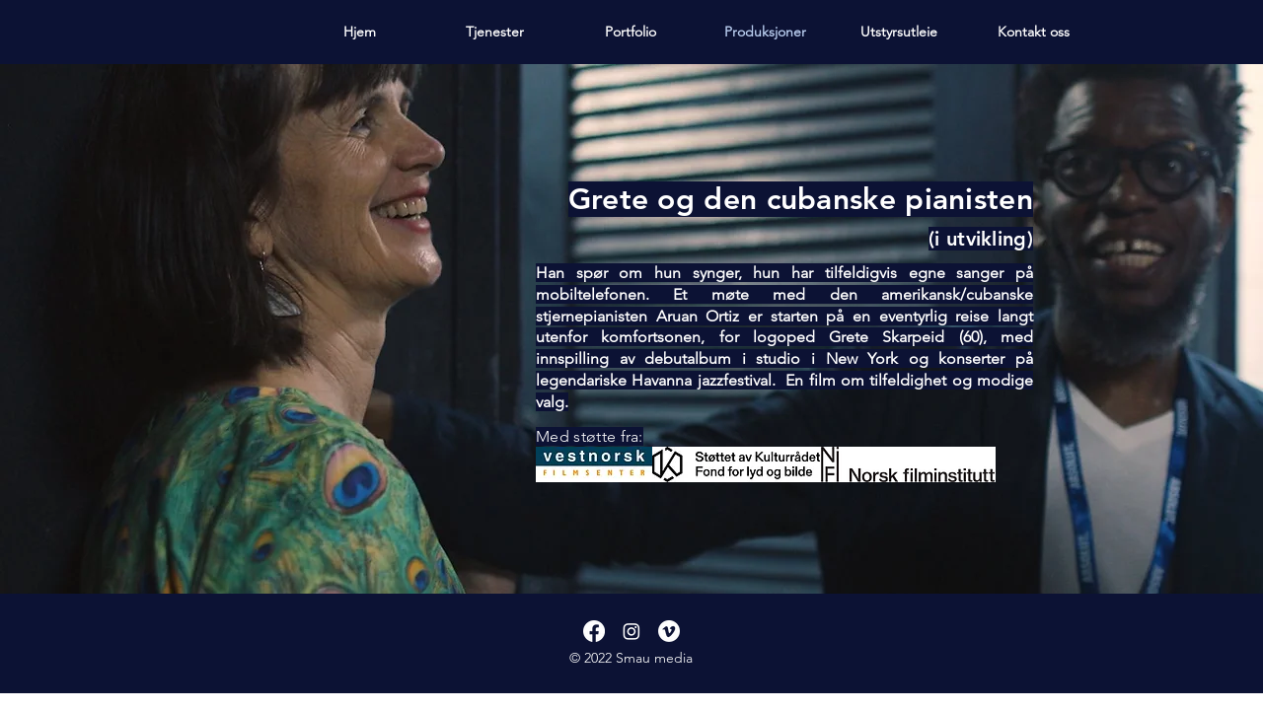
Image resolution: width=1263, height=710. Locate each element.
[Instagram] (631, 631)
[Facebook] (594, 631)
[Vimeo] (669, 631)
